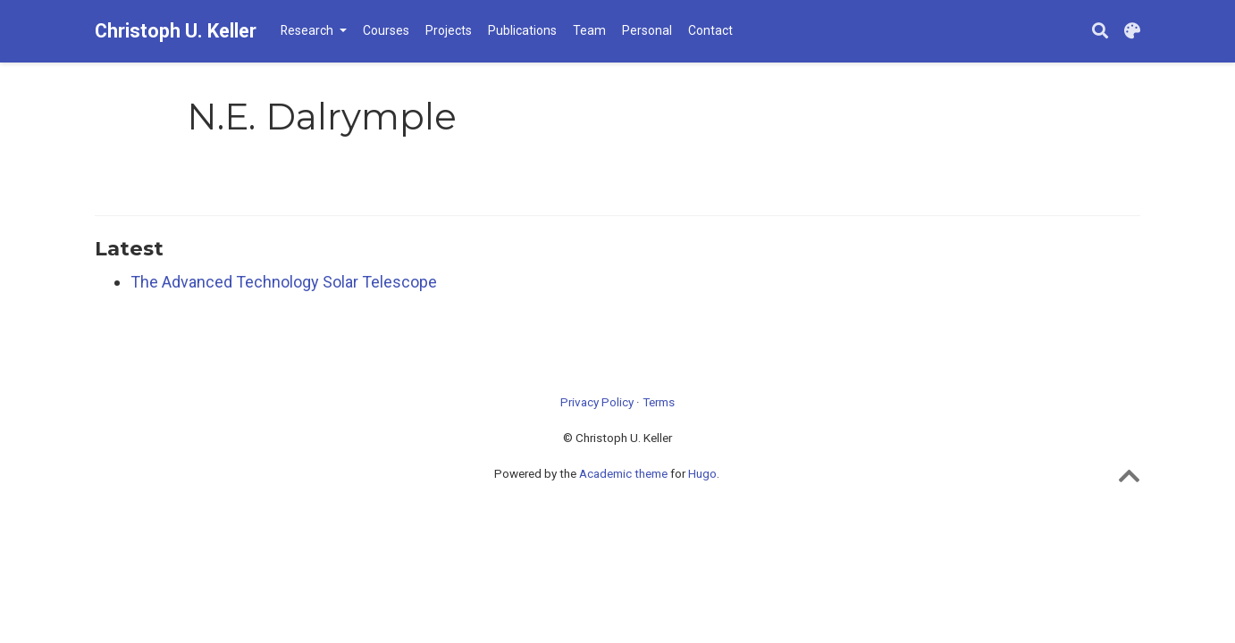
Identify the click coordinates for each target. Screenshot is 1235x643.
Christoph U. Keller (175, 31)
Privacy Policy (597, 402)
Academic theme (623, 473)
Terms (659, 402)
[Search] (1100, 31)
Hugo (702, 473)
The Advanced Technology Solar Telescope (283, 281)
